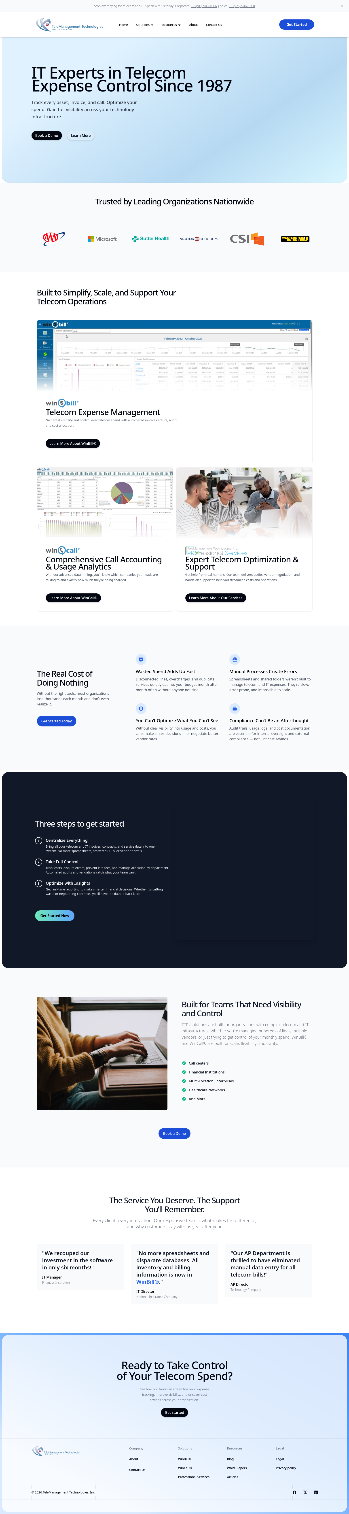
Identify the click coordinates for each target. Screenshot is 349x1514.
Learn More (81, 135)
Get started (174, 1412)
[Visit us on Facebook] (294, 1492)
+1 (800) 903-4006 (204, 6)
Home (123, 25)
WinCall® (185, 1468)
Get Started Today (56, 721)
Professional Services (193, 1477)
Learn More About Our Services (215, 597)
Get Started (296, 24)
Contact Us (214, 25)
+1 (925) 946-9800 (242, 6)
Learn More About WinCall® (73, 597)
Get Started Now (54, 915)
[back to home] (70, 24)
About (193, 25)
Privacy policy (286, 1468)
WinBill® (184, 1459)
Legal (280, 1459)
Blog (230, 1459)
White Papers (237, 1468)
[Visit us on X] (305, 1492)
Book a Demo (46, 135)
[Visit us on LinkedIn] (316, 1492)
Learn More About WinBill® (73, 443)
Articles (232, 1477)
